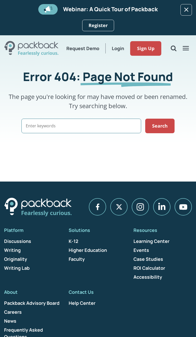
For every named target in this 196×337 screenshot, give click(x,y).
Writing (12, 250)
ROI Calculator (149, 268)
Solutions (79, 230)
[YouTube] (183, 207)
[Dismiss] (186, 10)
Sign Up (145, 48)
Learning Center (151, 241)
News (10, 321)
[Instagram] (140, 207)
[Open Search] (173, 48)
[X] (119, 207)
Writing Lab (17, 268)
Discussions (17, 241)
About (11, 292)
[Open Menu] (186, 48)
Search (160, 126)
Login (118, 48)
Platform (13, 230)
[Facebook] (97, 207)
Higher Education (88, 250)
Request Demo (82, 48)
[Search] (81, 126)
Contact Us (81, 292)
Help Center (82, 303)
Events (141, 250)
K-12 (73, 241)
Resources (145, 230)
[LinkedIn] (161, 207)
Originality (15, 259)
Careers (13, 312)
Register (98, 25)
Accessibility (147, 277)
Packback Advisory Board (31, 303)
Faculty (77, 259)
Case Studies (148, 259)
